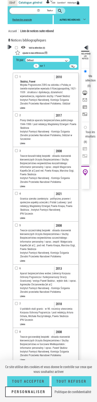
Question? (61, 2)
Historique (72, 2)
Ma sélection (90, 78)
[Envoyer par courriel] (84, 101)
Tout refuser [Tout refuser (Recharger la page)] (71, 381)
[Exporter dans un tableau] (84, 108)
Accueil (12, 31)
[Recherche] (23, 11)
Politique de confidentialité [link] (73, 391)
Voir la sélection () (37, 47)
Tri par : (20, 60)
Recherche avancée (22, 19)
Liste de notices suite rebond (37, 31)
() (31, 52)
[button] (39, 11)
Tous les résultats (90, 134)
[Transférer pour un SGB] (84, 116)
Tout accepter (28, 381)
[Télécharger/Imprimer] (84, 94)
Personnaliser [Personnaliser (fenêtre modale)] (28, 391)
